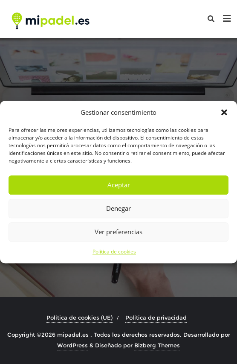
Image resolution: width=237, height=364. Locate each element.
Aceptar (118, 185)
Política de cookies (114, 251)
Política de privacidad (156, 317)
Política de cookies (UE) (79, 317)
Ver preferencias (118, 232)
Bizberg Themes (157, 345)
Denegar (118, 208)
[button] (224, 112)
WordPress (72, 345)
